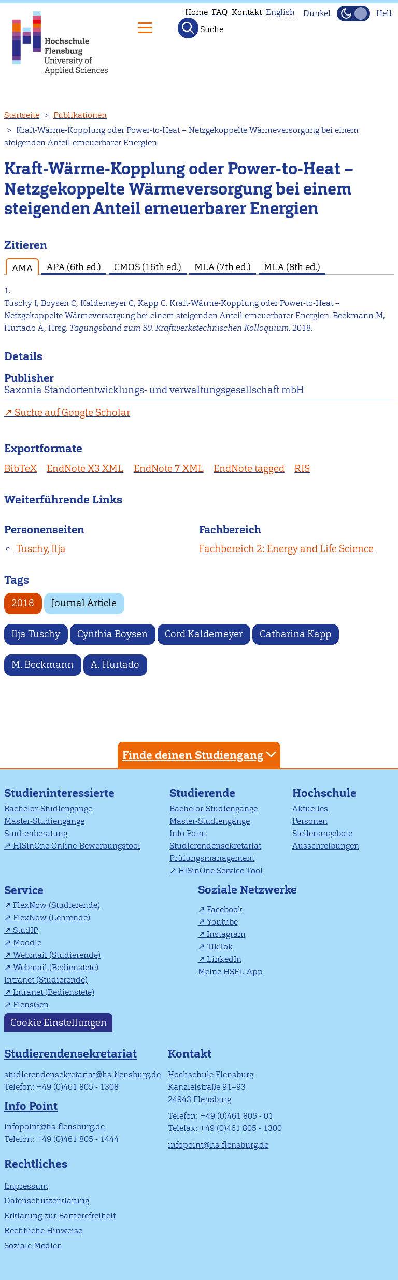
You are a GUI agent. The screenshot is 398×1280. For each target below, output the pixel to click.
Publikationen (80, 115)
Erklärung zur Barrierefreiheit (60, 1215)
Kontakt (247, 12)
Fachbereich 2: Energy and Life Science (286, 548)
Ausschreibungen (325, 845)
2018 (22, 603)
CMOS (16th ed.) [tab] (147, 267)
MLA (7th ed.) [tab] (222, 267)
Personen (310, 820)
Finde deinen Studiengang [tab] (200, 755)
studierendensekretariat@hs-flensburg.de (82, 1074)
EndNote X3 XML (85, 468)
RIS (302, 468)
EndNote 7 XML (169, 468)
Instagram (226, 934)
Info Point (187, 833)
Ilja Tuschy (35, 634)
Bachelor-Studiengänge (48, 808)
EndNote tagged (249, 468)
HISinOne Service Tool (220, 870)
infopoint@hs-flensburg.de (54, 1126)
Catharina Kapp (295, 634)
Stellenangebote (322, 833)
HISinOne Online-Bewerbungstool (76, 845)
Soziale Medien (33, 1245)
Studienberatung (35, 833)
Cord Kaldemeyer (204, 634)
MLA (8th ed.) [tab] (292, 267)
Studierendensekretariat (215, 845)
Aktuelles (310, 808)
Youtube (222, 921)
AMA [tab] (22, 268)
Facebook (225, 909)
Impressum (26, 1186)
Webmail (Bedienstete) (55, 967)
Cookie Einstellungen (58, 1022)
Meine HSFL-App (230, 971)
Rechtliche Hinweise (43, 1230)
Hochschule (324, 792)
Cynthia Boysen (112, 634)
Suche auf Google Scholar (72, 412)
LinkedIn (224, 959)
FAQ (220, 12)
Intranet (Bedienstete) (53, 992)
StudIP (25, 930)
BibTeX (20, 468)
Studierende (202, 792)
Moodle (27, 942)
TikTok (220, 946)
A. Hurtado (115, 664)
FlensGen (31, 1004)
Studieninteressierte (59, 792)
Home (196, 12)
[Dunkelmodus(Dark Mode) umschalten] (353, 13)
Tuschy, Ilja (41, 548)
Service (24, 890)
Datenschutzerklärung (46, 1200)
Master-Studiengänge (44, 820)
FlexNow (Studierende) (56, 905)
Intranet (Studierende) (46, 979)
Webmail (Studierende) (57, 954)
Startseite (21, 115)
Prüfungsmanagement (211, 858)
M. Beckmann (42, 664)
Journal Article (84, 603)
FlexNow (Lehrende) (51, 917)
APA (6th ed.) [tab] (74, 267)
